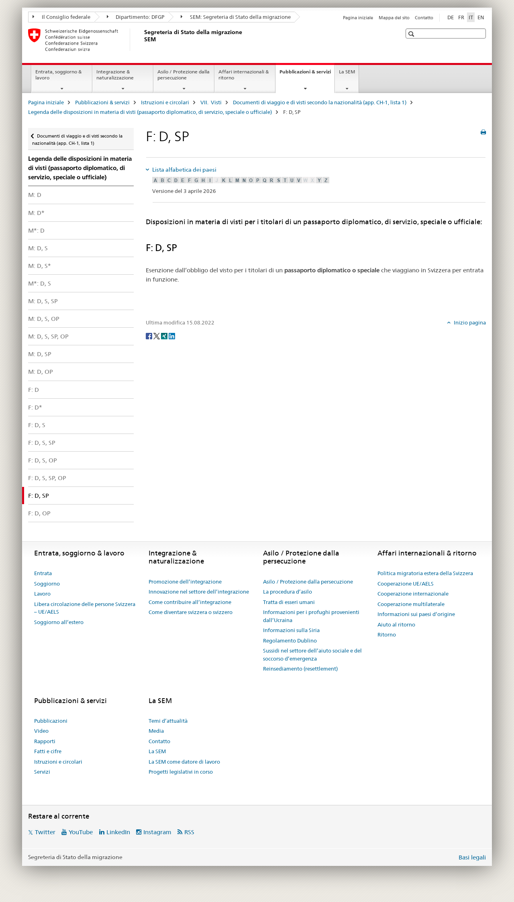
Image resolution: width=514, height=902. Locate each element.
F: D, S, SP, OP (47, 478)
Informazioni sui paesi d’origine (416, 614)
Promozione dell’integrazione (185, 581)
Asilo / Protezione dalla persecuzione (183, 75)
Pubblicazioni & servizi (307, 74)
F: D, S (36, 425)
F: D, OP (39, 513)
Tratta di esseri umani (289, 602)
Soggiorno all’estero (59, 622)
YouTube (81, 832)
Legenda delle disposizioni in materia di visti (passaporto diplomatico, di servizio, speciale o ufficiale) (150, 112)
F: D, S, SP (41, 442)
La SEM (347, 72)
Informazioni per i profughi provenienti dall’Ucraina (311, 616)
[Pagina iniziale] (142, 39)
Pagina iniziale (358, 17)
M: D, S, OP (43, 318)
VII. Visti (211, 102)
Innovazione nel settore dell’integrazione (199, 591)
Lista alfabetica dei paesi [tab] (183, 169)
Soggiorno (47, 583)
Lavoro (42, 593)
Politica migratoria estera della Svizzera (425, 573)
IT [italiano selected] (471, 17)
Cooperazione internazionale (413, 593)
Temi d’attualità (168, 721)
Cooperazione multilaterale (411, 604)
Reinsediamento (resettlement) (300, 668)
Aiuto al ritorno (396, 624)
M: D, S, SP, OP (48, 336)
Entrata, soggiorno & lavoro (58, 75)
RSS (189, 832)
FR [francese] (461, 17)
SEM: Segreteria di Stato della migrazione (236, 17)
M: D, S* (39, 266)
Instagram (157, 832)
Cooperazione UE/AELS (405, 583)
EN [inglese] (480, 17)
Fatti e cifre (47, 751)
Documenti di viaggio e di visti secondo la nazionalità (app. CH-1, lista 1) (319, 102)
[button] (412, 34)
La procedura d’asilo (287, 591)
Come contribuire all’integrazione (190, 602)
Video (41, 731)
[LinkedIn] (172, 335)
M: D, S (38, 248)
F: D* (35, 407)
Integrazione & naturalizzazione (115, 75)
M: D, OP (40, 371)
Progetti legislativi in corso (181, 771)
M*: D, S (39, 283)
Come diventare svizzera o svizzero (191, 612)
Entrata (43, 573)
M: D (34, 195)
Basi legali (472, 857)
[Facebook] (149, 335)
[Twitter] (157, 335)
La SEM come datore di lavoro (184, 761)
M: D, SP (39, 354)
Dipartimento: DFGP (136, 17)
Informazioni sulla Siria (291, 630)
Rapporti (44, 741)
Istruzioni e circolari (165, 102)
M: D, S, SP (43, 301)
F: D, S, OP (42, 460)
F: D (33, 389)
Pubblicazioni (50, 721)
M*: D (36, 230)
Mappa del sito (394, 17)
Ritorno (386, 634)
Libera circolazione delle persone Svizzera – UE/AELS (84, 608)
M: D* (36, 213)
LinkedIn (118, 832)
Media (156, 731)
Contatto (424, 17)
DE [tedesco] (450, 17)
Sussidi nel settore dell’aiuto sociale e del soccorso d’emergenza (312, 654)
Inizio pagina (469, 322)
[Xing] (165, 335)
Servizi (42, 771)
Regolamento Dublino (290, 640)
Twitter (45, 832)
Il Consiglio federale (61, 17)
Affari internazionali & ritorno (243, 75)
